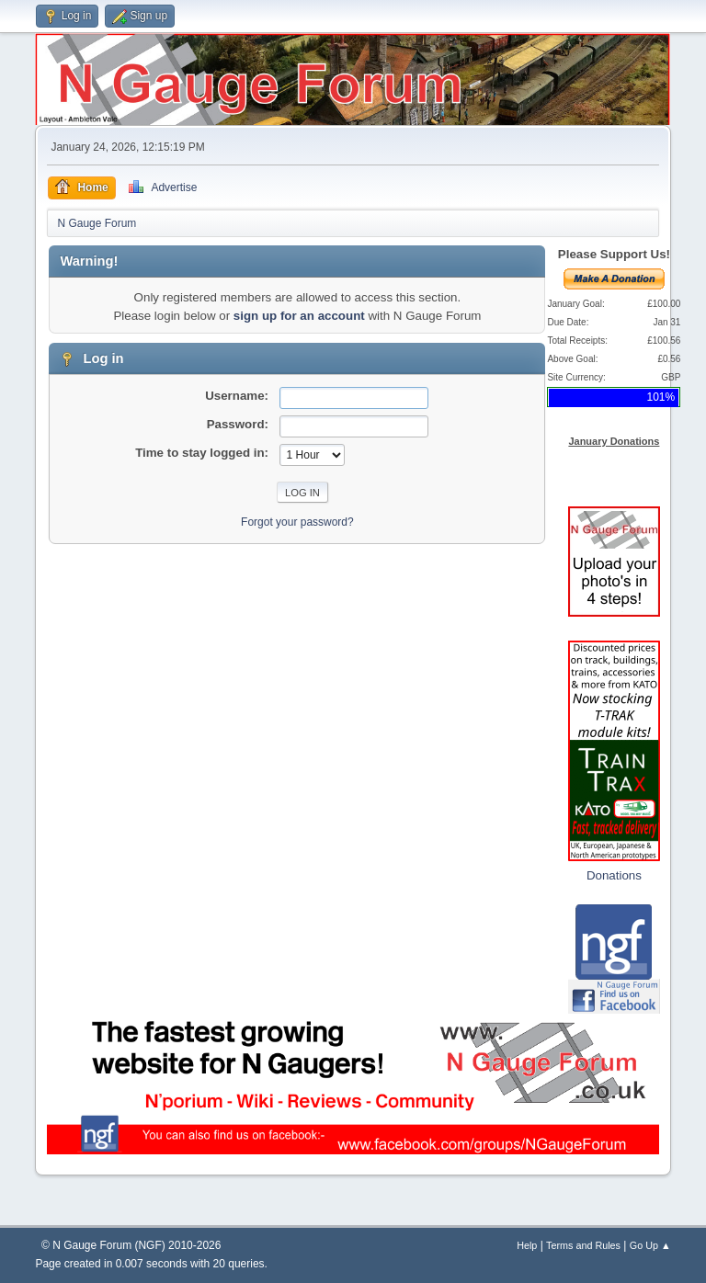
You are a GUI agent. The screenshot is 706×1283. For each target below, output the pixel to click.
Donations (614, 875)
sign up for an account (299, 316)
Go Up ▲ (650, 1245)
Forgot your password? (297, 522)
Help (527, 1245)
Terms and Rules (583, 1245)
